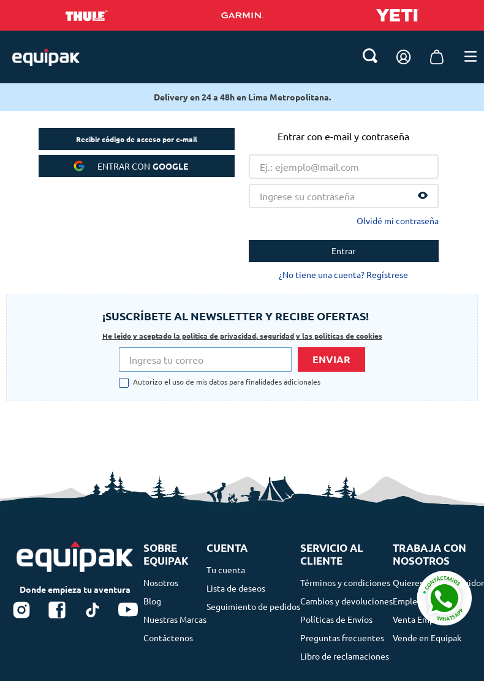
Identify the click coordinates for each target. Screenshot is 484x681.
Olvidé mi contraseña (398, 109)
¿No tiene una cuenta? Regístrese (343, 163)
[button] (423, 84)
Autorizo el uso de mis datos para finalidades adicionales (226, 332)
